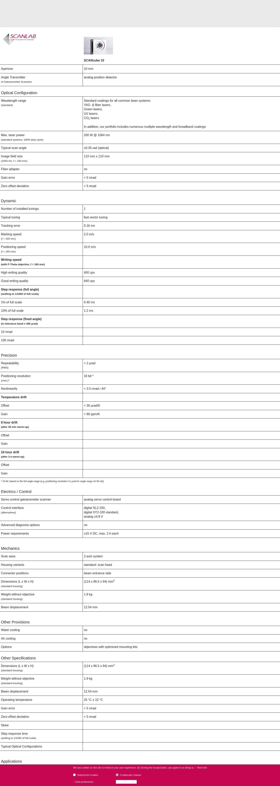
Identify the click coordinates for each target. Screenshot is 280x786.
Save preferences (84, 782)
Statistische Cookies (87, 775)
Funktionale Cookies (130, 775)
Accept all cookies (127, 782)
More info (202, 767)
